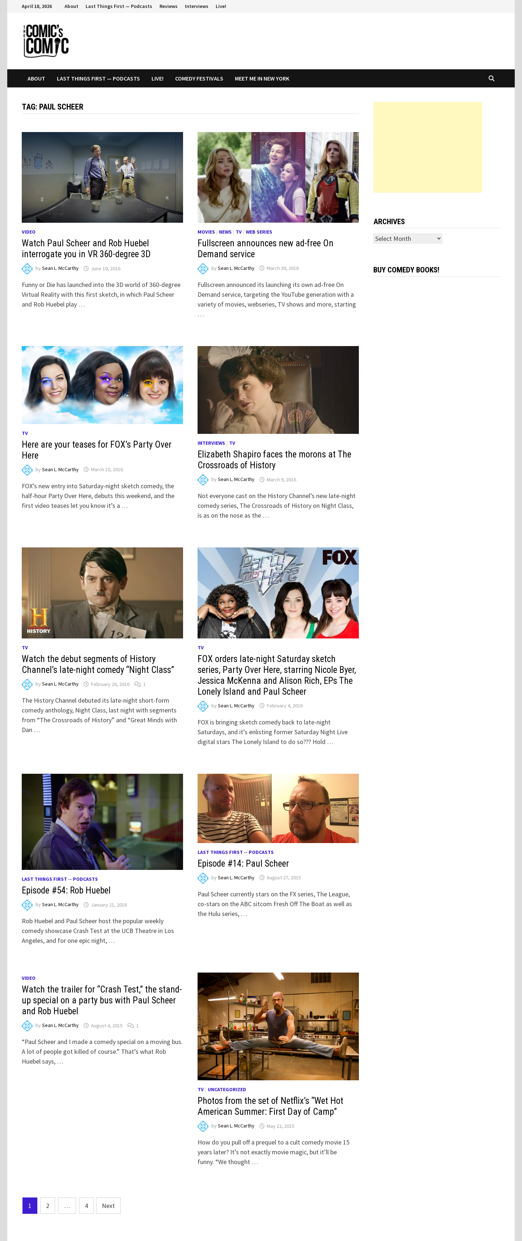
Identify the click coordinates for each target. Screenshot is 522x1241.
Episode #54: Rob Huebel (66, 890)
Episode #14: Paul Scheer (243, 863)
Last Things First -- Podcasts (60, 879)
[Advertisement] (427, 147)
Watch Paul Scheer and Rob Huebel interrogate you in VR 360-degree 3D (86, 248)
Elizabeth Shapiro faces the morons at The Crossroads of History (274, 459)
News (225, 232)
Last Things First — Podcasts (119, 6)
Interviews (196, 6)
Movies (206, 232)
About (71, 6)
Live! (221, 6)
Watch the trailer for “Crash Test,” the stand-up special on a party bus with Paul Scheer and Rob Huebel (102, 1000)
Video (29, 232)
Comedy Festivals (199, 78)
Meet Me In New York (262, 78)
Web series (259, 232)
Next (108, 1205)
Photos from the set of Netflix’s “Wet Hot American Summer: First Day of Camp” (270, 1106)
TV (239, 232)
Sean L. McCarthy (60, 268)
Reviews (169, 6)
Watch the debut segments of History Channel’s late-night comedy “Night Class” (98, 664)
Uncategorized (227, 1089)
